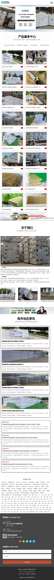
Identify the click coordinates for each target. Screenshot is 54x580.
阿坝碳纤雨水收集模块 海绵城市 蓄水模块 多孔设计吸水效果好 (19, 437)
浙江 (15, 499)
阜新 (12, 509)
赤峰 (44, 505)
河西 (24, 501)
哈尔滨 (36, 511)
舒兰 (2, 511)
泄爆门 (43, 490)
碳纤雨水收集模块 (34, 492)
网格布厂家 (3, 486)
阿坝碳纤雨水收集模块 (7, 127)
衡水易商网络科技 (30, 577)
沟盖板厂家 (10, 490)
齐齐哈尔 (41, 511)
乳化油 (48, 482)
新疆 (5, 499)
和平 (18, 501)
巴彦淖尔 (13, 507)
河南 (6, 497)
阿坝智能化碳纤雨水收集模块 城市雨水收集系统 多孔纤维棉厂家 (20, 451)
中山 (41, 507)
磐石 (5, 511)
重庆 (30, 494)
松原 (24, 511)
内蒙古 (28, 497)
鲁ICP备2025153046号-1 (28, 571)
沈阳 (35, 507)
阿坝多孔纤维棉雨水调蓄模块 (9, 87)
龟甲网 (47, 486)
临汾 (27, 505)
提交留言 (27, 562)
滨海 (2, 503)
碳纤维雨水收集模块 (24, 492)
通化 (18, 511)
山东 (38, 497)
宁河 (5, 503)
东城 (18, 499)
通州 (44, 499)
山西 (44, 497)
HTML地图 (33, 573)
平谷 (8, 501)
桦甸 (50, 509)
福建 (33, 494)
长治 (8, 505)
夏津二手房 (12, 484)
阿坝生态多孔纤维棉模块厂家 (33, 87)
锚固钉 (15, 490)
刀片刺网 (45, 488)
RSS (20, 573)
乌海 (41, 505)
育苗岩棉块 (25, 494)
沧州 (42, 503)
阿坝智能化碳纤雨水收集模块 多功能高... (13, 387)
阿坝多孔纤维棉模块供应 (8, 107)
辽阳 (15, 509)
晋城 (12, 505)
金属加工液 (42, 482)
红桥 (33, 501)
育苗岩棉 (42, 492)
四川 (51, 497)
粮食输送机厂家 (11, 486)
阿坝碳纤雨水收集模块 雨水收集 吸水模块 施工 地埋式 (17, 464)
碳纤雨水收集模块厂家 (6, 494)
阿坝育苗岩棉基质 (6, 189)
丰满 (44, 509)
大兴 (2, 501)
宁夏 (32, 497)
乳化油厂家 (24, 482)
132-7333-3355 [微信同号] (14, 523)
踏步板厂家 (31, 486)
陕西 (48, 497)
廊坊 (45, 503)
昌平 (51, 499)
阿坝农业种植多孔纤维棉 (32, 209)
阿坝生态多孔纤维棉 (7, 66)
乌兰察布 (18, 507)
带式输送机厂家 (27, 484)
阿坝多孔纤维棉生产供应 (32, 66)
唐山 (19, 503)
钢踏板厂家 (24, 486)
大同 (2, 505)
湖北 (9, 497)
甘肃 (36, 494)
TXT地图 (27, 573)
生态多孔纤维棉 (9, 492)
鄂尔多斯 (3, 507)
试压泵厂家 (18, 482)
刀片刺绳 (13, 488)
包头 (38, 505)
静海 (8, 503)
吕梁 (30, 505)
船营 (40, 509)
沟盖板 (42, 486)
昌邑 (34, 509)
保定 (32, 503)
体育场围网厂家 (11, 482)
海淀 (34, 499)
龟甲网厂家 (37, 486)
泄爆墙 (39, 490)
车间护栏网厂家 (44, 484)
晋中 (18, 505)
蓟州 (12, 503)
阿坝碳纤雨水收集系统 (7, 168)
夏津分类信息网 (19, 484)
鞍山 (44, 507)
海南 (48, 494)
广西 (42, 494)
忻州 (24, 505)
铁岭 (21, 509)
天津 (2, 499)
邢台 (29, 503)
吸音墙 (40, 488)
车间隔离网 (18, 488)
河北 (52, 494)
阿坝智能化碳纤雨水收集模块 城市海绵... (13, 341)
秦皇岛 (22, 503)
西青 (39, 501)
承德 (39, 503)
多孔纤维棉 (16, 492)
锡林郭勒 (27, 507)
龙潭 (37, 509)
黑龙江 (2, 497)
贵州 (45, 494)
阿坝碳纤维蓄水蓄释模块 (32, 127)
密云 (12, 501)
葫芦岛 (27, 509)
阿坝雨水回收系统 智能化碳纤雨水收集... (13, 411)
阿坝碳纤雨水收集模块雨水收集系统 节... (13, 364)
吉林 (22, 497)
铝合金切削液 (32, 482)
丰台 (27, 499)
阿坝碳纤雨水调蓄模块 (7, 148)
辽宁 (25, 497)
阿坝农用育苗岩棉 (30, 189)
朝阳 (24, 499)
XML (23, 573)
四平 (8, 511)
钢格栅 (30, 490)
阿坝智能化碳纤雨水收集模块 (33, 148)
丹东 (2, 509)
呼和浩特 (34, 505)
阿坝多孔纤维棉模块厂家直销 (33, 107)
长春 (31, 509)
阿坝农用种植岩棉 (6, 209)
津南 (43, 501)
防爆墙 (47, 490)
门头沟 (37, 499)
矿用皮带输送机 (36, 484)
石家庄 (15, 503)
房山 (41, 499)
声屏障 (2, 488)
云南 (12, 499)
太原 (52, 503)
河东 (21, 501)
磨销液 (37, 482)
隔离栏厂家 (18, 486)
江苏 (16, 497)
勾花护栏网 (29, 488)
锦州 (5, 509)
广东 (39, 494)
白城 (27, 511)
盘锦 (18, 509)
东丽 (36, 501)
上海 (41, 497)
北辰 (46, 501)
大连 (38, 507)
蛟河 (47, 509)
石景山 (30, 499)
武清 (49, 501)
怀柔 (5, 501)
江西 (19, 497)
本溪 (50, 507)
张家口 (35, 503)
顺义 (48, 499)
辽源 (12, 511)
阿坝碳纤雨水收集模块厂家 (32, 168)
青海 (35, 497)
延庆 (15, 501)
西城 (21, 499)
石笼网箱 (8, 488)
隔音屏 (24, 488)
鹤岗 (48, 511)
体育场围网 (3, 490)
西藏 (8, 499)
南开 (27, 501)
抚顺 (47, 507)
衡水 (49, 503)
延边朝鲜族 (31, 511)
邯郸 (26, 503)
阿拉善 (31, 507)
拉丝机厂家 (3, 482)
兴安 (23, 507)
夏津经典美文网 (4, 484)
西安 (15, 511)
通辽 (48, 505)
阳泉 (5, 505)
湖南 (13, 497)
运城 (21, 505)
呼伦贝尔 (8, 507)
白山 (21, 511)
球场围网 (35, 488)
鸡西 (45, 511)
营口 (8, 509)
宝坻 (52, 501)
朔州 (15, 505)
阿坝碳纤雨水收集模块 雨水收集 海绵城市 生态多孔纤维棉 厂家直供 (21, 424)
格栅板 (34, 490)
